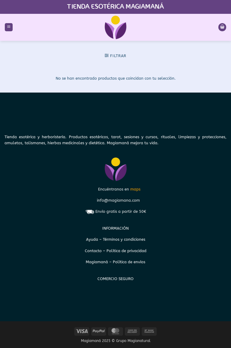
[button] (9, 27)
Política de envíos (129, 262)
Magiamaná (97, 262)
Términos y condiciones (124, 239)
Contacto (94, 251)
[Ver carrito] (222, 27)
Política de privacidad (126, 251)
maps (135, 189)
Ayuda (92, 239)
